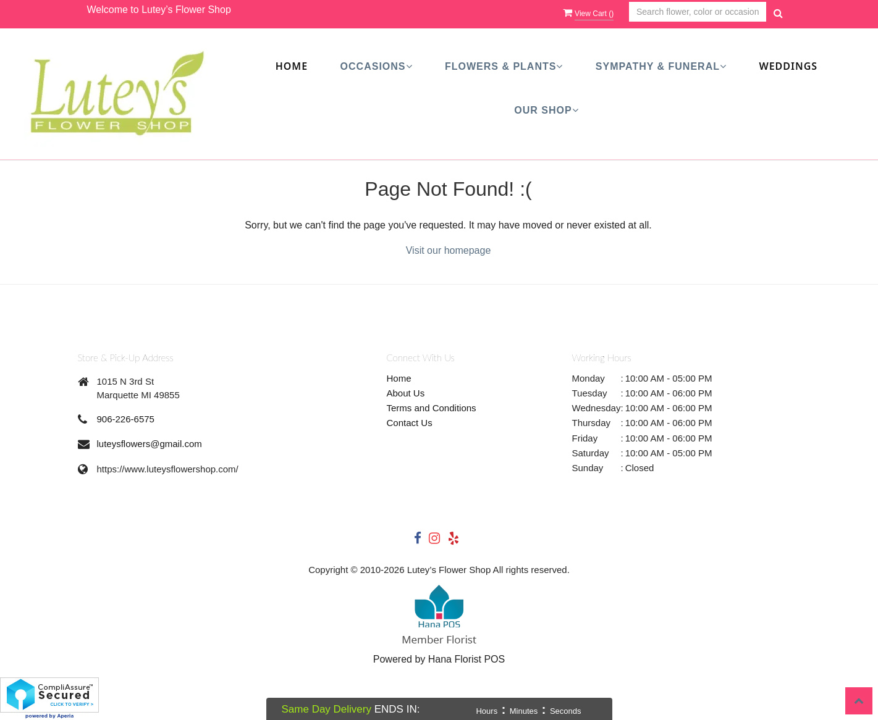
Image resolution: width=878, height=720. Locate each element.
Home (292, 66)
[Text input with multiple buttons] (698, 12)
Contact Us (410, 422)
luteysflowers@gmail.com (149, 443)
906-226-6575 (125, 419)
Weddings (788, 66)
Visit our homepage (448, 250)
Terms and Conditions (431, 408)
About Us (406, 393)
